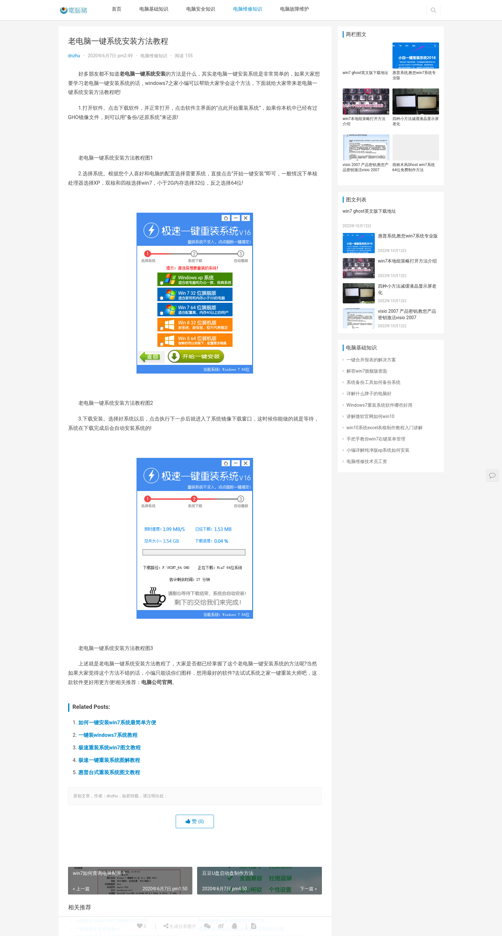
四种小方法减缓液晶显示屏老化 (415, 121)
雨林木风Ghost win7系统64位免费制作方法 (413, 167)
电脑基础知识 (153, 9)
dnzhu (74, 55)
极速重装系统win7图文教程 (109, 748)
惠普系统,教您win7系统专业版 (414, 75)
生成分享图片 (179, 926)
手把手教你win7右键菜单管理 (376, 438)
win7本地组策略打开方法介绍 (364, 121)
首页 (116, 9)
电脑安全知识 (200, 9)
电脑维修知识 (247, 9)
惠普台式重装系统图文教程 (109, 772)
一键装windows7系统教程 (107, 735)
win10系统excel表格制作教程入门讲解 (385, 427)
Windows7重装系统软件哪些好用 (379, 405)
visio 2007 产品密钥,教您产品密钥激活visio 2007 (366, 167)
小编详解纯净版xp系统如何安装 (378, 450)
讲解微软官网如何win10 (370, 416)
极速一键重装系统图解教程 (109, 760)
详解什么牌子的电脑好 (369, 393)
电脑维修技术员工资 (367, 461)
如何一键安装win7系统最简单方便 (117, 722)
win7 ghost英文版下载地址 (366, 72)
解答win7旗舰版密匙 (367, 371)
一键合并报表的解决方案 (371, 359)
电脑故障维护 (294, 9)
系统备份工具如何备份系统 (374, 382)
